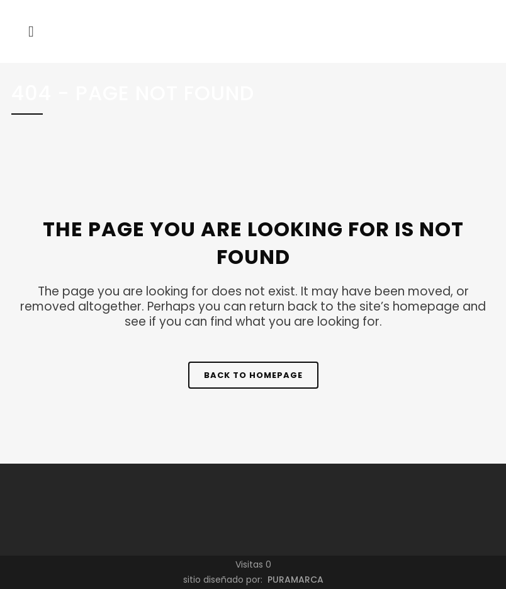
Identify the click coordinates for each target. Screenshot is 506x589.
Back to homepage (253, 375)
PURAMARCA (294, 579)
